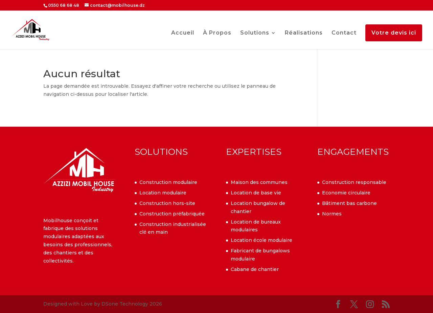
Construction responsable (354, 182)
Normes (332, 214)
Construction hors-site (167, 203)
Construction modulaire (168, 182)
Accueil (182, 33)
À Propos (217, 33)
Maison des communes (259, 182)
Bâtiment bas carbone (349, 203)
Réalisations (304, 33)
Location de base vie (256, 193)
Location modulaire (162, 193)
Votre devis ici (393, 32)
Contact (344, 33)
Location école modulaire (261, 240)
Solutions (254, 33)
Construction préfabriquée (172, 214)
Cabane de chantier (255, 269)
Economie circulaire (346, 193)
